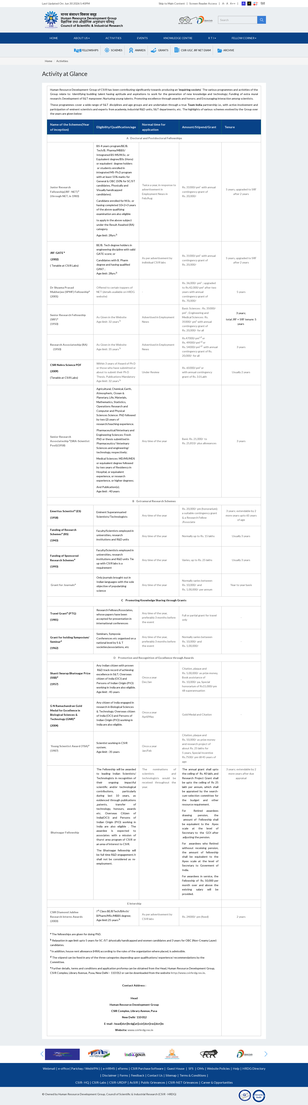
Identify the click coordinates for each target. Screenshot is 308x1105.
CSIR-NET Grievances (183, 1082)
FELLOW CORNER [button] (244, 38)
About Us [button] (82, 38)
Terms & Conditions (193, 1075)
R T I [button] (212, 38)
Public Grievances (153, 1082)
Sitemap (171, 1075)
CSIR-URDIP (118, 1082)
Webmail (49, 1068)
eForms (123, 1068)
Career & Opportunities (217, 1082)
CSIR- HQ (82, 1082)
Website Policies (218, 1068)
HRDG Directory (253, 1068)
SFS (191, 1068)
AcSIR (134, 1082)
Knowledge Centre (177, 38)
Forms (124, 1075)
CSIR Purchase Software (147, 1068)
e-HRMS (109, 1068)
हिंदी (263, 3)
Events (142, 38)
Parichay (77, 1068)
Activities (113, 38)
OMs (200, 1068)
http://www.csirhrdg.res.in (188, 972)
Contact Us (155, 1075)
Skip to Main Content (172, 3)
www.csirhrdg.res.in (140, 1030)
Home (54, 38)
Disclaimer (109, 1075)
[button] (86, 50)
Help (236, 1068)
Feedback (137, 1075)
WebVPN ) (92, 1068)
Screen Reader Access (203, 3)
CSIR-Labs (99, 1082)
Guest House (175, 1068)
